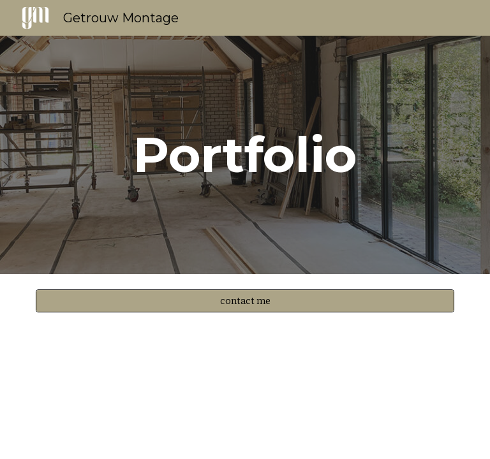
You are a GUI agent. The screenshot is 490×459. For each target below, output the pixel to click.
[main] (244, 154)
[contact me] (244, 301)
